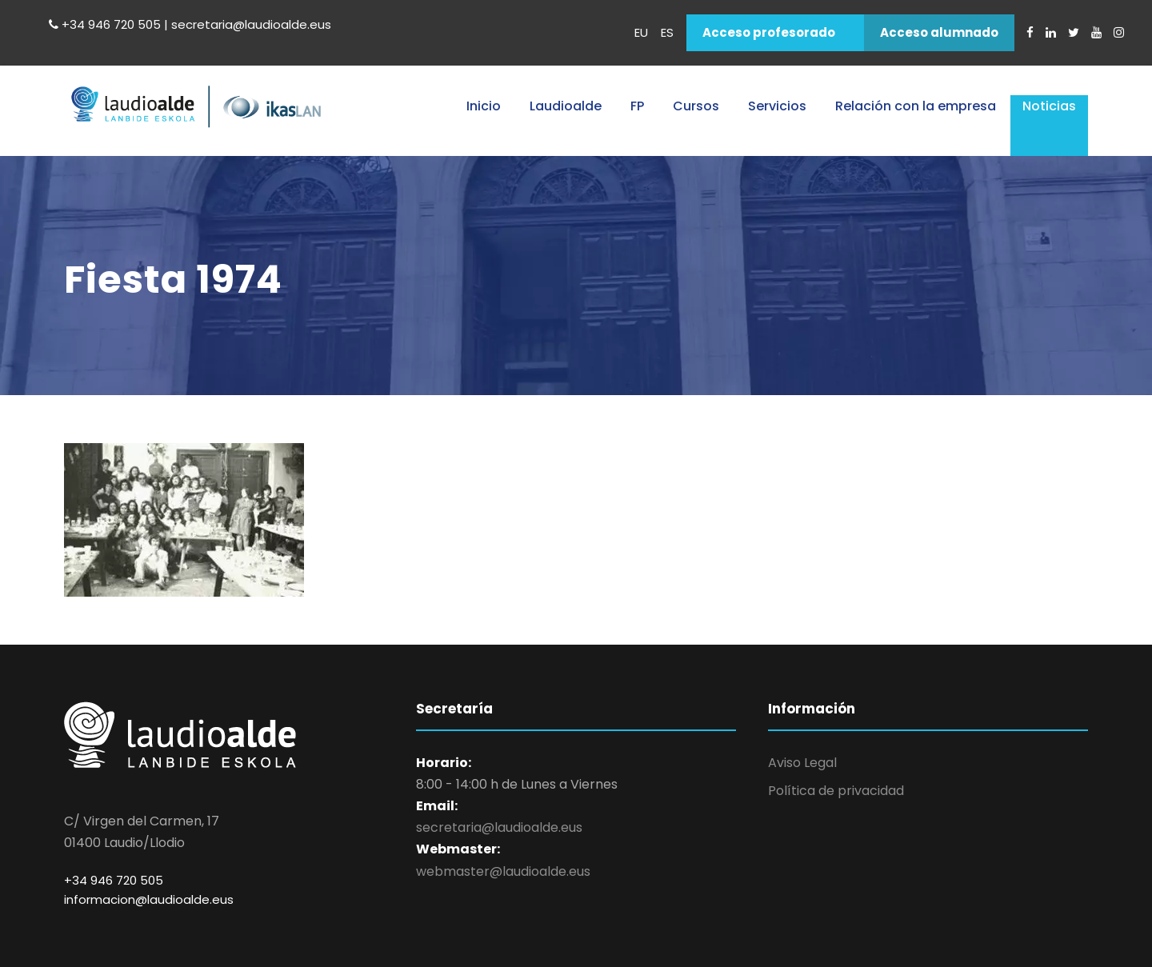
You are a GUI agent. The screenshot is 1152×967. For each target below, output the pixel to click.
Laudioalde (566, 106)
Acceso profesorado (768, 32)
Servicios (777, 106)
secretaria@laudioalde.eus (499, 827)
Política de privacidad (836, 790)
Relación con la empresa (915, 106)
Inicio (483, 106)
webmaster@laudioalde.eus (503, 871)
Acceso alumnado (939, 32)
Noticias (1049, 106)
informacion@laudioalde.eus (149, 899)
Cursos (696, 106)
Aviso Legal (802, 762)
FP (637, 106)
